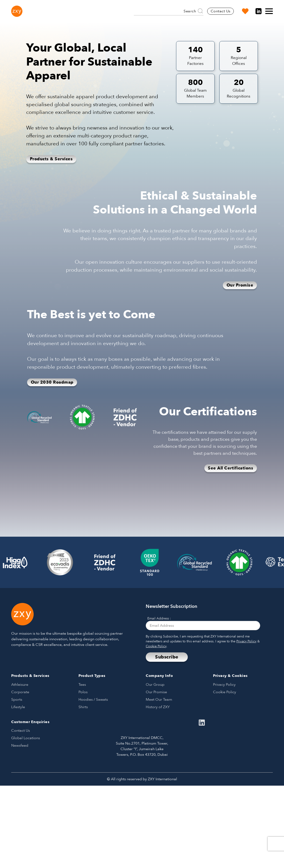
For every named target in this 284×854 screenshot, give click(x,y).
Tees (82, 684)
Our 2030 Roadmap (52, 382)
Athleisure (19, 684)
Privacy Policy (246, 641)
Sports (16, 699)
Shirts (83, 707)
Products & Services (51, 159)
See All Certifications (230, 468)
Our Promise (240, 285)
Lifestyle (18, 707)
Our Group (155, 684)
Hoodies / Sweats (93, 699)
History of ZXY (158, 707)
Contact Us (221, 11)
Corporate (20, 692)
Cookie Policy (156, 646)
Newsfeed (19, 745)
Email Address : (159, 618)
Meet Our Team (159, 699)
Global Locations (25, 738)
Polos (83, 692)
